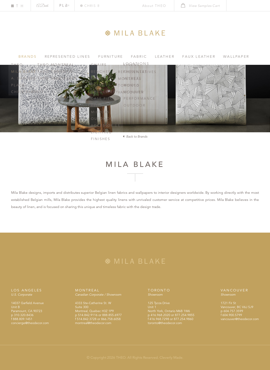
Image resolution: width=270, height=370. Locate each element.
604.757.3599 (233, 311)
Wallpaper (212, 56)
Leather (147, 56)
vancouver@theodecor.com (240, 319)
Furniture (99, 56)
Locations (243, 56)
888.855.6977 (112, 315)
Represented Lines (60, 56)
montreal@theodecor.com (93, 323)
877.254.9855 (184, 315)
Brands (23, 56)
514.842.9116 (88, 315)
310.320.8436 (24, 315)
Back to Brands (135, 137)
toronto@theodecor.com (165, 323)
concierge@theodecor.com (30, 323)
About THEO (151, 6)
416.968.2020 (160, 315)
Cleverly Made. (171, 357)
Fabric (124, 56)
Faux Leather (178, 56)
